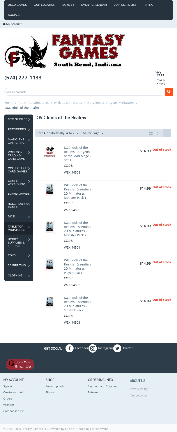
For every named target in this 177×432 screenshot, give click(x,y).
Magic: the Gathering (16, 141)
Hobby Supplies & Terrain (16, 242)
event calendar (94, 4)
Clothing (15, 275)
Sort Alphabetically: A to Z (57, 133)
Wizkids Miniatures (68, 102)
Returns (93, 392)
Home (9, 102)
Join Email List (125, 4)
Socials (14, 14)
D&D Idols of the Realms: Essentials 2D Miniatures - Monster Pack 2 (77, 228)
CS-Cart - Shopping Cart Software (86, 429)
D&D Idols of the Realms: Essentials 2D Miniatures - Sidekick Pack (77, 304)
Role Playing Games (18, 205)
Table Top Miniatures (33, 102)
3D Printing (17, 265)
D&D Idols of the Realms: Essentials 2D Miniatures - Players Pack (77, 266)
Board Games (18, 193)
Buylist (68, 4)
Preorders (17, 129)
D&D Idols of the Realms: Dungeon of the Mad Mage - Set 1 (77, 153)
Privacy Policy (139, 389)
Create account (13, 392)
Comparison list (13, 411)
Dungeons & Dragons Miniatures (111, 102)
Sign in (7, 386)
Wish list (8, 405)
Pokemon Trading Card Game (16, 155)
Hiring (148, 4)
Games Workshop (16, 182)
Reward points (55, 386)
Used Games (17, 4)
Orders (7, 398)
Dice (11, 216)
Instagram (100, 348)
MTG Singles (17, 119)
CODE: (68, 165)
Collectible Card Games (17, 170)
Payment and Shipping (102, 386)
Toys (12, 255)
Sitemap (51, 392)
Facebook (76, 348)
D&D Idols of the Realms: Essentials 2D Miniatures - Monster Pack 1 (77, 191)
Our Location (44, 4)
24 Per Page (92, 133)
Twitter (123, 348)
